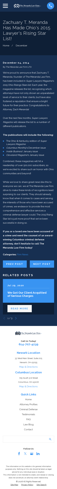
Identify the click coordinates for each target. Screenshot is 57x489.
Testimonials (28, 414)
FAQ (28, 419)
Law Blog (28, 424)
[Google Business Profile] (31, 453)
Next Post (42, 264)
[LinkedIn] (38, 453)
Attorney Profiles (28, 404)
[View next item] (16, 318)
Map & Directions (28, 367)
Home (28, 399)
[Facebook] (19, 453)
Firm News (22, 254)
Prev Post (14, 264)
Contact (28, 429)
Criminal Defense (28, 409)
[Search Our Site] (50, 439)
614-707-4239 (28, 344)
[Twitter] (25, 453)
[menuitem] (14, 484)
